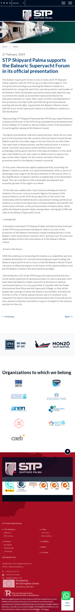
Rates (43, 570)
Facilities (45, 565)
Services (7, 565)
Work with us (46, 559)
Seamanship (9, 571)
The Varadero (9, 552)
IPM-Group (8, 559)
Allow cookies (67, 604)
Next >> (69, 316)
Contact (44, 576)
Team (43, 552)
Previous (32, 344)
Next (72, 344)
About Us (7, 556)
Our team (45, 556)
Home (4, 46)
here (47, 609)
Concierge (8, 574)
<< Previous (8, 316)
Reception (8, 568)
